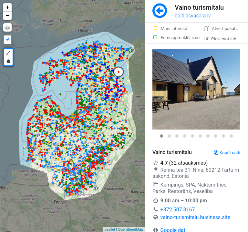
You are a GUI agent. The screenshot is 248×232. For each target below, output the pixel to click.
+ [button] (7, 7)
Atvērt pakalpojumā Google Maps (226, 28)
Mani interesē (169, 28)
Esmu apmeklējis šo (174, 37)
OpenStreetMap (130, 229)
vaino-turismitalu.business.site (195, 217)
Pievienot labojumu (226, 38)
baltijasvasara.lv (193, 16)
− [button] (7, 16)
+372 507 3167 (177, 210)
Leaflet (109, 229)
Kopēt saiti (227, 152)
